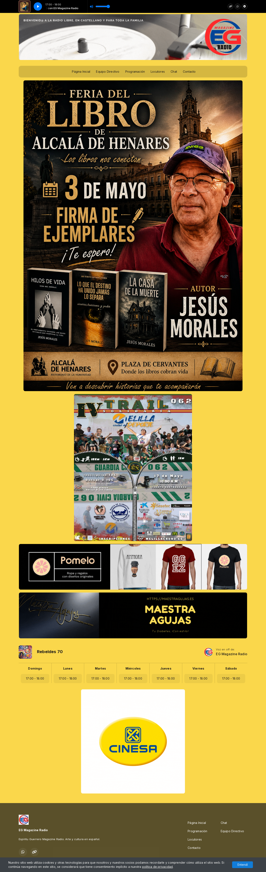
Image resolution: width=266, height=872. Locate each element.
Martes (100, 668)
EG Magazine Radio (231, 654)
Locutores (158, 71)
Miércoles (133, 668)
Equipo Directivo (107, 71)
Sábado (231, 668)
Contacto (189, 71)
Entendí (243, 864)
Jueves (165, 668)
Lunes (68, 668)
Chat (174, 71)
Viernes (198, 668)
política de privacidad (157, 866)
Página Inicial (81, 71)
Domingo (35, 668)
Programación (135, 71)
